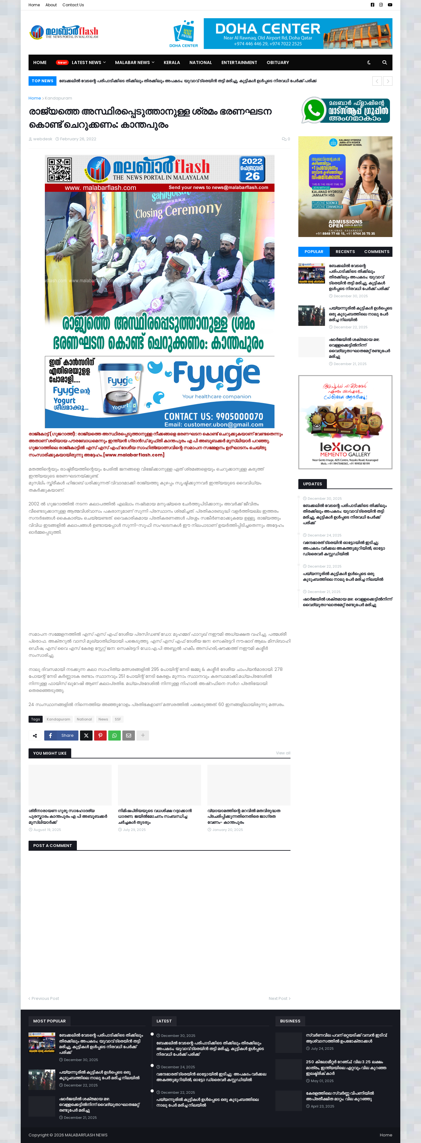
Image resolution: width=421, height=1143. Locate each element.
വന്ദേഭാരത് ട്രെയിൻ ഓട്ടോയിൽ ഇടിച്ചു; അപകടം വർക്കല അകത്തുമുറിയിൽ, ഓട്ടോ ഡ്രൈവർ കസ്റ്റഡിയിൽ (344, 548)
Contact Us (73, 5)
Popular (314, 252)
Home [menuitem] (39, 62)
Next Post (278, 998)
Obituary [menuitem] (278, 62)
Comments (377, 252)
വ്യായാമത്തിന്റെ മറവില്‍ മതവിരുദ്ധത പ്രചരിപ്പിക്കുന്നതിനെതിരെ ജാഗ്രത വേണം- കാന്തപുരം (243, 816)
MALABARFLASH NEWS (86, 1135)
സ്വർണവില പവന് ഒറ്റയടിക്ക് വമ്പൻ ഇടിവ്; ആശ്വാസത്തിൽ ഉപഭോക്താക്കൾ (346, 1038)
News (103, 719)
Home (34, 5)
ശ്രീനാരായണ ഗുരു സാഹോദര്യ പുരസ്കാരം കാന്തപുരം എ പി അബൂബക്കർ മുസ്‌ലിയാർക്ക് (68, 816)
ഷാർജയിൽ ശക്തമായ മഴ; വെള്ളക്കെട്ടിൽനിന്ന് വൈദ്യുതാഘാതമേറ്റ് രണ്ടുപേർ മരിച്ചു (359, 348)
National (84, 719)
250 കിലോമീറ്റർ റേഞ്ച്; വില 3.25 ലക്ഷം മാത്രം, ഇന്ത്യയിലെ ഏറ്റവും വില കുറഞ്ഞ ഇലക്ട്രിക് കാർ (346, 1067)
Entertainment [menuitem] (239, 62)
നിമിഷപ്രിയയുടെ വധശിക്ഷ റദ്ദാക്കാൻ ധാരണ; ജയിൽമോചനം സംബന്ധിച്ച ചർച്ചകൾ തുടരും (155, 816)
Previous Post (45, 998)
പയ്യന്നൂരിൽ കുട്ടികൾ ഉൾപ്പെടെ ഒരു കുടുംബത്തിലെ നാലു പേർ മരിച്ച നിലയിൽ (360, 313)
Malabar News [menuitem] (132, 62)
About (51, 5)
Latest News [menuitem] (86, 62)
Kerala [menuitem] (172, 62)
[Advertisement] (159, 587)
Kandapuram (58, 98)
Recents (345, 252)
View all (283, 753)
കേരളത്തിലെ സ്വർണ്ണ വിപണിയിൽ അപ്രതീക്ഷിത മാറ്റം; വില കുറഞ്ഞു (340, 1096)
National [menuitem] (200, 62)
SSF (118, 719)
